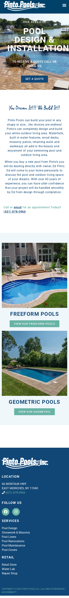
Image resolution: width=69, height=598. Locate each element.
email (18, 207)
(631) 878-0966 (15, 211)
